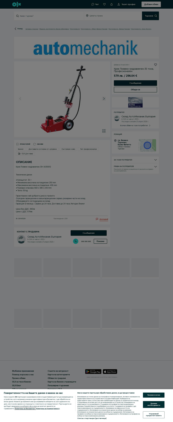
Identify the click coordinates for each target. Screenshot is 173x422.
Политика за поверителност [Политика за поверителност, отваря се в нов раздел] (48, 409)
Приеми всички (153, 395)
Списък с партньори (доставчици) (91, 418)
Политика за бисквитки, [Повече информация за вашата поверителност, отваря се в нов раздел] (25, 409)
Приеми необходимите (153, 404)
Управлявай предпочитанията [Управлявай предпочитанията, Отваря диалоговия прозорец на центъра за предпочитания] (153, 415)
